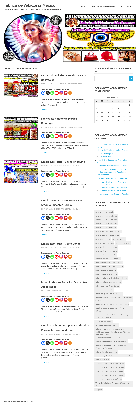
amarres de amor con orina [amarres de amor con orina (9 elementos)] (106, 247)
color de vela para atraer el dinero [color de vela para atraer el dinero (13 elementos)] (109, 266)
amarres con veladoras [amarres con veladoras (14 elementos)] (104, 243)
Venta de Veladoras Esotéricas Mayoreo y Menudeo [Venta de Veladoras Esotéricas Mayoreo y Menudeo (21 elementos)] (112, 384)
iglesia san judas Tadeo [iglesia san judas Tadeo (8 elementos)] (104, 355)
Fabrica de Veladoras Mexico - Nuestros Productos (61, 84)
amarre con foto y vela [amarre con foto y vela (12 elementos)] (104, 212)
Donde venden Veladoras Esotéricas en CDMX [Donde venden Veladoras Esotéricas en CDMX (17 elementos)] (111, 309)
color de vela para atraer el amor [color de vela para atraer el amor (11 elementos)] (108, 262)
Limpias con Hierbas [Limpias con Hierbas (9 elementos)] (124, 355)
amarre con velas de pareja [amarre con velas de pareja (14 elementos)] (106, 223)
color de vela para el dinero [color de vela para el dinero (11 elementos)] (106, 274)
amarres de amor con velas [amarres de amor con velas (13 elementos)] (106, 251)
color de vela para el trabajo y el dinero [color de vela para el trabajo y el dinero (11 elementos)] (111, 278)
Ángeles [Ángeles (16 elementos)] (98, 389)
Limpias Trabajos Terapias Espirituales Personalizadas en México (63, 334)
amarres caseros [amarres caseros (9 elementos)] (119, 239)
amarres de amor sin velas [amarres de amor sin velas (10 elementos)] (106, 254)
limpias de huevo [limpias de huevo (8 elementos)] (102, 359)
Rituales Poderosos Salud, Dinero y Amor (114, 178)
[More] (70, 93)
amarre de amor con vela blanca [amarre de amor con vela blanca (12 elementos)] (108, 231)
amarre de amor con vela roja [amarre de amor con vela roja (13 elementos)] (107, 235)
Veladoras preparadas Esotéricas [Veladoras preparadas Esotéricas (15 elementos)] (108, 379)
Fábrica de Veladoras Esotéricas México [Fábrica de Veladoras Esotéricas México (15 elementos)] (111, 341)
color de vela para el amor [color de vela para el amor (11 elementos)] (105, 270)
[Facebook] (43, 93)
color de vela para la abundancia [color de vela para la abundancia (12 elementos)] (108, 282)
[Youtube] (57, 93)
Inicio (82, 7)
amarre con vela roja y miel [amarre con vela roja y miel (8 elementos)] (106, 219)
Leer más (45, 109)
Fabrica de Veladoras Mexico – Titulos (113, 150)
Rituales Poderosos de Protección (113, 182)
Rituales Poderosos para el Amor (112, 185)
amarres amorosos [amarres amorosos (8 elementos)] (102, 239)
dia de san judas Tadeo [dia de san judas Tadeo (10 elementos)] (104, 290)
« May (96, 127)
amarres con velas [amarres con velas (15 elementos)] (123, 243)
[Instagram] (61, 93)
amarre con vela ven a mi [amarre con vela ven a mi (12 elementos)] (105, 227)
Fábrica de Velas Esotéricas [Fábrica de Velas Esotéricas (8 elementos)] (106, 352)
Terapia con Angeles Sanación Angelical (113, 194)
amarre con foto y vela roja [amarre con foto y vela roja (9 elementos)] (106, 216)
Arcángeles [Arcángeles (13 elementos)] (115, 258)
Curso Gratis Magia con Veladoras (112, 169)
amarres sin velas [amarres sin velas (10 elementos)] (102, 258)
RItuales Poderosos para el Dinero (113, 187)
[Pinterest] (66, 93)
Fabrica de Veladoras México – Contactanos (110, 7)
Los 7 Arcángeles (106, 153)
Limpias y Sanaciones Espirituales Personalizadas (61, 170)
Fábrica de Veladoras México (33, 5)
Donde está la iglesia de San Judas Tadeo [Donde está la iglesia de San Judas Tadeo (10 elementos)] (112, 304)
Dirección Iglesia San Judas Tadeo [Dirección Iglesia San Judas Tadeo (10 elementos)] (108, 293)
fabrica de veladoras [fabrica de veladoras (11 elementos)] (103, 321)
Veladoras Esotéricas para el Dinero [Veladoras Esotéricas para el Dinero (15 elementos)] (109, 375)
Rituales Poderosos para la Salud (54, 295)
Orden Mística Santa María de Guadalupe (114, 165)
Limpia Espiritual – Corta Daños (63, 248)
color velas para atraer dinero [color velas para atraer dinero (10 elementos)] (107, 286)
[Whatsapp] (52, 93)
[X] (48, 93)
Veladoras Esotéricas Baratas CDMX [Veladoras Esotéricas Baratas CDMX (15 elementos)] (109, 363)
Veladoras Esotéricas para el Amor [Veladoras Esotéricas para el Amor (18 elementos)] (109, 371)
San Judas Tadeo (106, 156)
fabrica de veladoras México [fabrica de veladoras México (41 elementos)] (106, 325)
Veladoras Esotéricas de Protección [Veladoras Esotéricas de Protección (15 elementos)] (109, 367)
